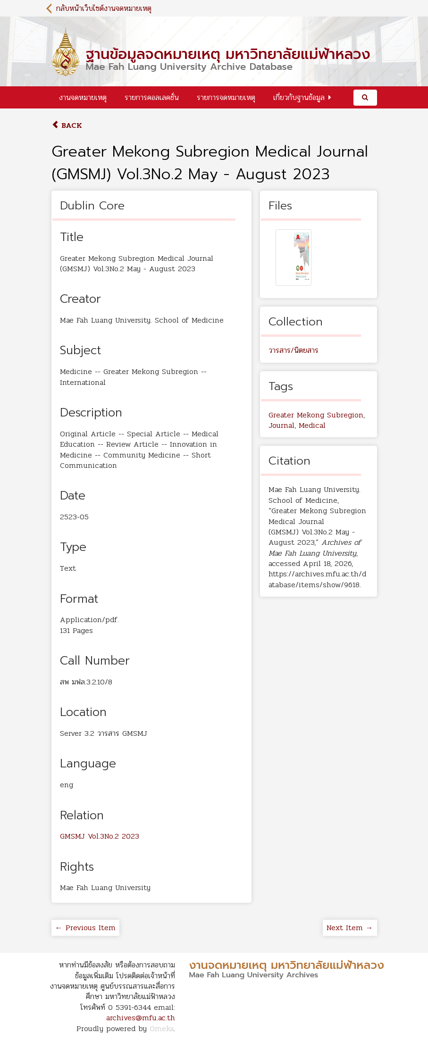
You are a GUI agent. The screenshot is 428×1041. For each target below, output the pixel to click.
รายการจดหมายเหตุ (226, 97)
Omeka (162, 1028)
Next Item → (350, 927)
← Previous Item (85, 927)
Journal (281, 425)
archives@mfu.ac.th (140, 1018)
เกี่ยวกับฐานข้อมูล (299, 97)
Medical (312, 425)
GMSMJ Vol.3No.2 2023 (99, 836)
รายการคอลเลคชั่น (152, 97)
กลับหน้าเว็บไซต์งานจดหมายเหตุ (103, 8)
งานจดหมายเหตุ (83, 97)
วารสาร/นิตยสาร (294, 350)
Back (66, 125)
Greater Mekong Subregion (316, 415)
